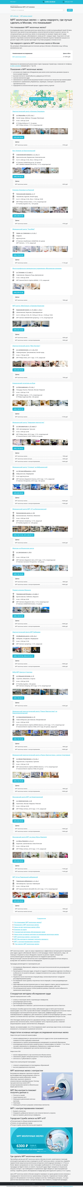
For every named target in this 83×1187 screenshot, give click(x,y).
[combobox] (37, 10)
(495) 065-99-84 (18, 137)
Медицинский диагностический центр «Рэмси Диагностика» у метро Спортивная (41, 755)
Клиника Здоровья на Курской (23, 190)
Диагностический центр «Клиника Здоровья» (29, 111)
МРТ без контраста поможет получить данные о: (31, 939)
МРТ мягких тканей (26, 16)
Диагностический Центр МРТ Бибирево (26, 632)
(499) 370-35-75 (18, 176)
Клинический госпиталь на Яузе (24, 383)
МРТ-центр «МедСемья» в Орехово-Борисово (28, 306)
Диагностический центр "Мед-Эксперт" (26, 346)
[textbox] (37, 10)
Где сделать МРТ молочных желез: (27, 944)
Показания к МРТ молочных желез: (26, 925)
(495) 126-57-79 (18, 409)
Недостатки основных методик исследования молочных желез (36, 934)
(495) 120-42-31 (18, 698)
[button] (17, 131)
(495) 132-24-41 (18, 448)
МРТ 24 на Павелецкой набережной (25, 877)
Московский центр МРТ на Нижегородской (28, 797)
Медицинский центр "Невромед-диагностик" (28, 422)
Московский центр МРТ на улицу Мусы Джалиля (30, 837)
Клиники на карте (20, 930)
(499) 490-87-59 (18, 216)
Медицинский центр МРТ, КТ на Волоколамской (29, 509)
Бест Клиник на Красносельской (24, 151)
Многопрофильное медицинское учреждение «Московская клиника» (37, 268)
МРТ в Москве (14, 16)
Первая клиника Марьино (22, 590)
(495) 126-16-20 (18, 574)
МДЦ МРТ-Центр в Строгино (22, 672)
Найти (70, 10)
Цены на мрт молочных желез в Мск (27, 927)
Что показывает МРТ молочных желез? (28, 922)
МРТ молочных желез (19, 57)
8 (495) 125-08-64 (50, 1)
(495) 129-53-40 (18, 616)
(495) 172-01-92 (18, 255)
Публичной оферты (68, 1186)
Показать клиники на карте (41, 99)
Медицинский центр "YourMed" (24, 229)
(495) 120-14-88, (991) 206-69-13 (23, 535)
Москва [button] (12, 1)
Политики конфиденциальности (54, 1186)
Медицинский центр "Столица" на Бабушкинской (30, 467)
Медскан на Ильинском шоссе (23, 548)
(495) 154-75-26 (18, 739)
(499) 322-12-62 (18, 330)
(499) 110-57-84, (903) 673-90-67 (23, 656)
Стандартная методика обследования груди (29, 932)
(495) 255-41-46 (18, 292)
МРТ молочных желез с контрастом (26, 937)
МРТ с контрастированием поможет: (27, 942)
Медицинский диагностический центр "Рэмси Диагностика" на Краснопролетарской (35, 712)
